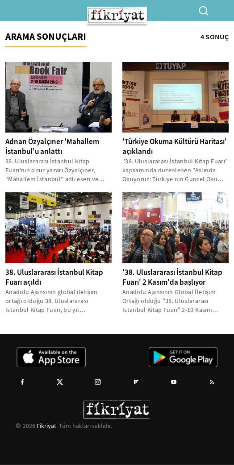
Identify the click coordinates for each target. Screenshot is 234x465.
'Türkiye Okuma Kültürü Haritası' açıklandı (174, 147)
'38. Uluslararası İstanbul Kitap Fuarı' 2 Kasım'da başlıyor (172, 277)
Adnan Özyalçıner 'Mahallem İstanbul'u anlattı (52, 147)
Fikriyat (46, 426)
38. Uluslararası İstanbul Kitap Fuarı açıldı (54, 277)
